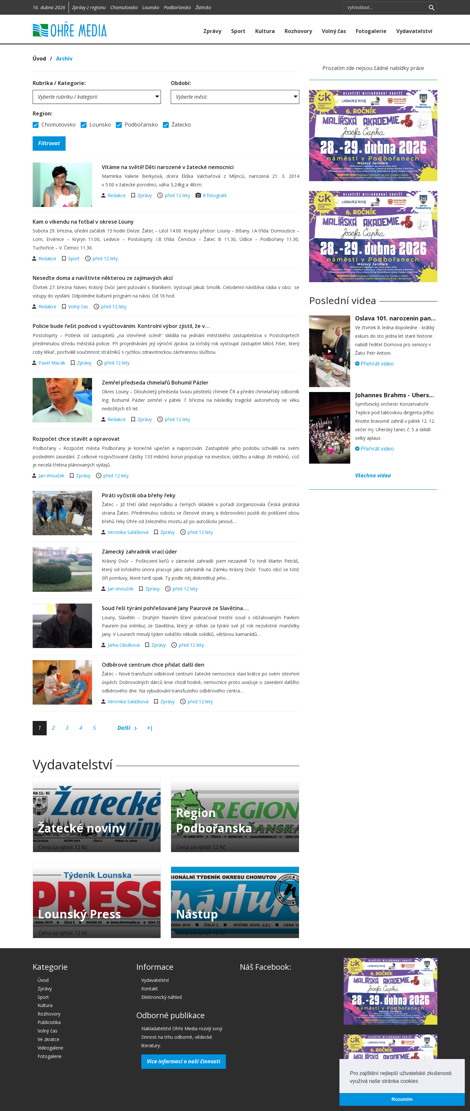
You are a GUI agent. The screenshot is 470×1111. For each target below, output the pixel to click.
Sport (238, 31)
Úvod (39, 58)
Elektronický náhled (161, 997)
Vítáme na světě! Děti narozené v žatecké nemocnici (168, 167)
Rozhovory (298, 31)
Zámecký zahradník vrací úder (139, 551)
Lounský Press (79, 914)
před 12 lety (177, 195)
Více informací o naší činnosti (183, 1061)
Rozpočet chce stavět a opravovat (76, 438)
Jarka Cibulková (124, 645)
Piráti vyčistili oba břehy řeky (139, 495)
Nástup (197, 914)
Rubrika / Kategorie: (59, 83)
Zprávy (212, 31)
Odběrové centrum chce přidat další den (153, 664)
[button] (420, 1082)
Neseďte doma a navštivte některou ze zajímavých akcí (103, 278)
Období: (181, 83)
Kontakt (149, 988)
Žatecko (203, 7)
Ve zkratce (48, 1039)
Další (127, 728)
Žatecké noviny (82, 828)
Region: (42, 113)
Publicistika (49, 1022)
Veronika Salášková (129, 532)
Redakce (117, 195)
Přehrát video (374, 363)
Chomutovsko (124, 7)
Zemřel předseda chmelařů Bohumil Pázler (155, 382)
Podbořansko (177, 7)
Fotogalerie (371, 31)
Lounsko (150, 7)
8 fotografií (215, 195)
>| (150, 727)
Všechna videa (373, 475)
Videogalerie (50, 1048)
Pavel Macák (53, 363)
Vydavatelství (414, 31)
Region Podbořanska (214, 820)
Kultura (265, 31)
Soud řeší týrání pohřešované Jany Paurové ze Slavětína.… (175, 608)
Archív (64, 58)
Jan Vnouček (52, 475)
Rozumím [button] (402, 1099)
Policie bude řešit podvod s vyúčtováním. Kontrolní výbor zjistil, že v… (121, 326)
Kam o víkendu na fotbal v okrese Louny (83, 221)
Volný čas (334, 31)
